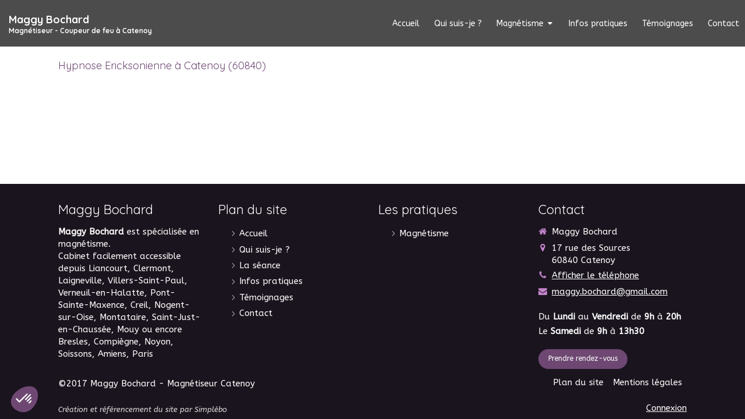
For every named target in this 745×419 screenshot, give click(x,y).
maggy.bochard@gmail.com (610, 291)
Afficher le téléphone (595, 275)
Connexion (666, 408)
